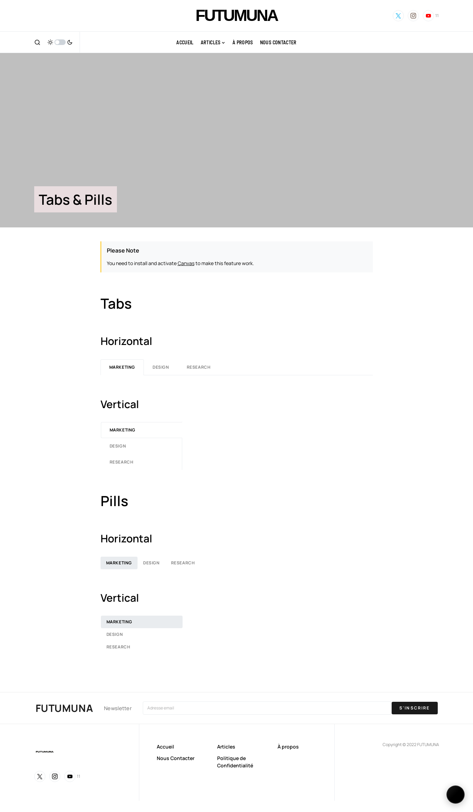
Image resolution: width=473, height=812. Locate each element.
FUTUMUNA (236, 15)
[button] (37, 42)
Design (161, 367)
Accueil (165, 746)
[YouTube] (431, 16)
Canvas (186, 263)
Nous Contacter (175, 758)
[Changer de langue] (455, 794)
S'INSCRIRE (414, 708)
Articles (226, 746)
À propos (288, 746)
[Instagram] (413, 16)
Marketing (122, 367)
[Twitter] (398, 16)
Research (199, 367)
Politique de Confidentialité (235, 762)
